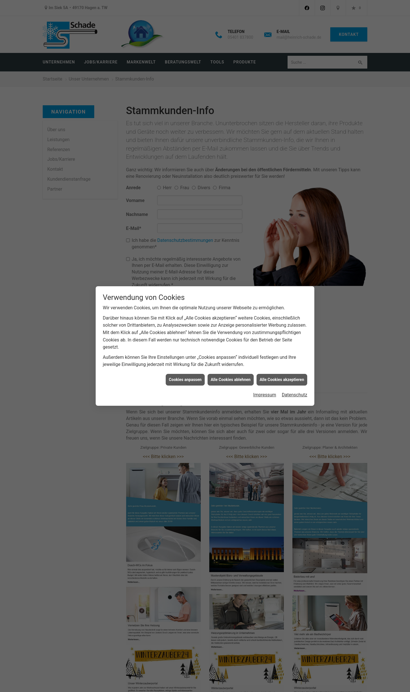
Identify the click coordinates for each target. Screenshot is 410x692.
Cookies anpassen (185, 379)
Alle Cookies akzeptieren (282, 379)
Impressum (264, 395)
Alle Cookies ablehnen (231, 379)
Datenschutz (294, 395)
